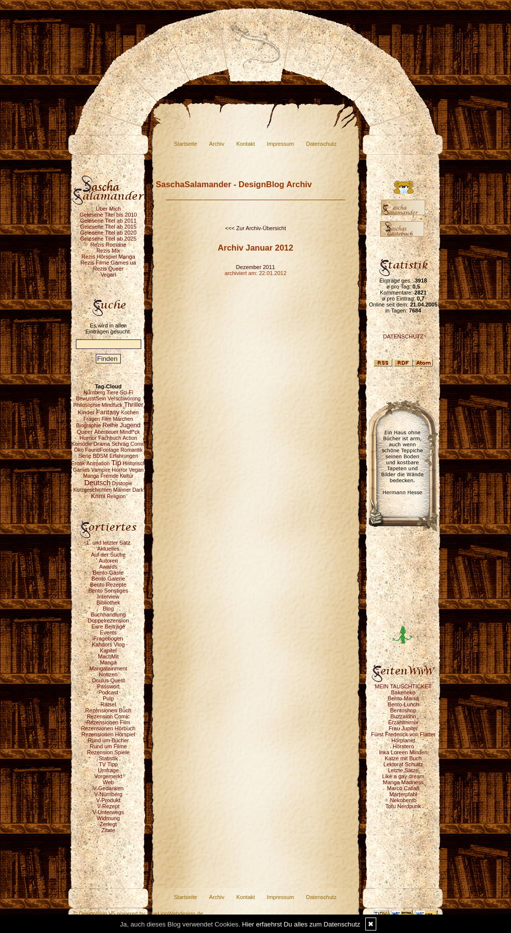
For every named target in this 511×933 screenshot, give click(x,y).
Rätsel (108, 704)
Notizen (108, 674)
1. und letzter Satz (108, 543)
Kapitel (108, 650)
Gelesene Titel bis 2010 (108, 215)
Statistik (108, 758)
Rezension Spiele (108, 752)
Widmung (108, 818)
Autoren (108, 561)
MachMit (108, 656)
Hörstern (403, 746)
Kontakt (246, 144)
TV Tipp (108, 764)
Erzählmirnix (403, 722)
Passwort (108, 686)
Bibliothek (108, 603)
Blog (108, 609)
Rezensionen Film (108, 722)
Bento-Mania (403, 698)
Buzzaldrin (403, 716)
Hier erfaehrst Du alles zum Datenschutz (301, 924)
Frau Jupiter (403, 728)
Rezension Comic (108, 716)
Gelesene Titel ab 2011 (108, 221)
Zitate (108, 830)
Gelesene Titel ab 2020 (108, 233)
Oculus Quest (108, 680)
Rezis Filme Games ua (108, 263)
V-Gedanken (108, 788)
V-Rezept (108, 806)
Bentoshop (403, 710)
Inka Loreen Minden (403, 752)
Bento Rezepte (108, 585)
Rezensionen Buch (108, 710)
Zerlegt (108, 824)
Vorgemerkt (108, 776)
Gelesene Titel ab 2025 (108, 239)
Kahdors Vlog (108, 644)
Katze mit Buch (403, 758)
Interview (108, 597)
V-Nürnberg (108, 794)
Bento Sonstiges (108, 591)
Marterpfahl (403, 794)
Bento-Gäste (108, 573)
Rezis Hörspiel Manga (108, 257)
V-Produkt (108, 800)
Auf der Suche (108, 555)
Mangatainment (108, 668)
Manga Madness (403, 782)
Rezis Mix (108, 251)
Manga (108, 662)
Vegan (108, 275)
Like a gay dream (403, 776)
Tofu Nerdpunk (403, 806)
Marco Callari (403, 788)
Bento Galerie (108, 579)
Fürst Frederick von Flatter (403, 734)
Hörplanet (403, 740)
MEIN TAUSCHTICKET (403, 686)
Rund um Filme (108, 746)
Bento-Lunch (403, 704)
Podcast (108, 692)
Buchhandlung (108, 615)
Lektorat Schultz (403, 764)
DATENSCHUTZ (403, 336)
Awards (108, 567)
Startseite (185, 144)
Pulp (108, 698)
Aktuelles (108, 549)
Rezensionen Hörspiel (108, 734)
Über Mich (108, 209)
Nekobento (403, 800)
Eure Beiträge (108, 626)
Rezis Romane (108, 245)
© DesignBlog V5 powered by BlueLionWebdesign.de (138, 914)
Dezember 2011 (255, 267)
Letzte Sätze (403, 770)
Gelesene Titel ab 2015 (108, 227)
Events (108, 632)
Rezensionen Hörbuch (108, 728)
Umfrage (108, 770)
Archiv (217, 144)
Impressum (280, 144)
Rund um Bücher (108, 740)
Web (108, 782)
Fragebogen (108, 638)
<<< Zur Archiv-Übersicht (255, 228)
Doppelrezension (108, 620)
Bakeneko (403, 692)
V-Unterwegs (108, 812)
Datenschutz (321, 144)
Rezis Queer (108, 269)
